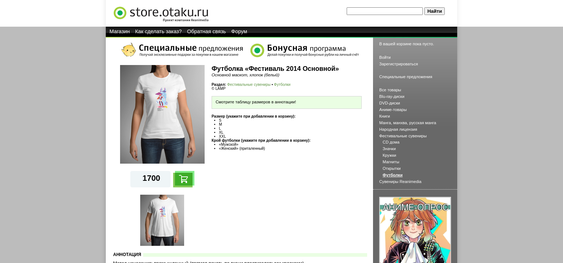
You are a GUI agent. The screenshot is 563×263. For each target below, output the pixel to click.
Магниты (391, 162)
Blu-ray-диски (391, 96)
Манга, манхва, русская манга (407, 123)
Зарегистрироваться (398, 64)
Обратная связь (206, 31)
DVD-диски (389, 103)
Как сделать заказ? (158, 31)
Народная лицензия (398, 129)
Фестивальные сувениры (249, 85)
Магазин (119, 31)
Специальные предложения (405, 77)
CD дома (391, 142)
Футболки (282, 85)
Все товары (390, 90)
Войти (385, 57)
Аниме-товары (393, 109)
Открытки (391, 168)
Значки (389, 148)
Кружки (389, 155)
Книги (384, 116)
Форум (239, 31)
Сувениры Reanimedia (400, 181)
